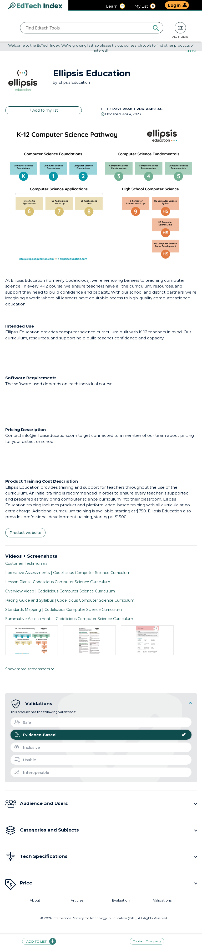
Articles (77, 900)
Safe (22, 722)
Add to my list (44, 110)
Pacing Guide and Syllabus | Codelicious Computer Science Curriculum (69, 600)
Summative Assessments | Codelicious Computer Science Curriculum (69, 618)
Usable (25, 760)
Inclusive (27, 747)
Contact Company (147, 941)
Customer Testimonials (26, 563)
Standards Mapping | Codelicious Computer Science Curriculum (63, 609)
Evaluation (121, 900)
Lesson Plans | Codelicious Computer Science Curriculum (57, 582)
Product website (25, 532)
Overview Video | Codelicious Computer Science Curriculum (60, 591)
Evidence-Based (100, 735)
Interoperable (31, 772)
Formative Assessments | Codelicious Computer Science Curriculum (67, 572)
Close (191, 51)
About (35, 900)
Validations (162, 900)
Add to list (39, 941)
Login (174, 5)
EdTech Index (39, 6)
